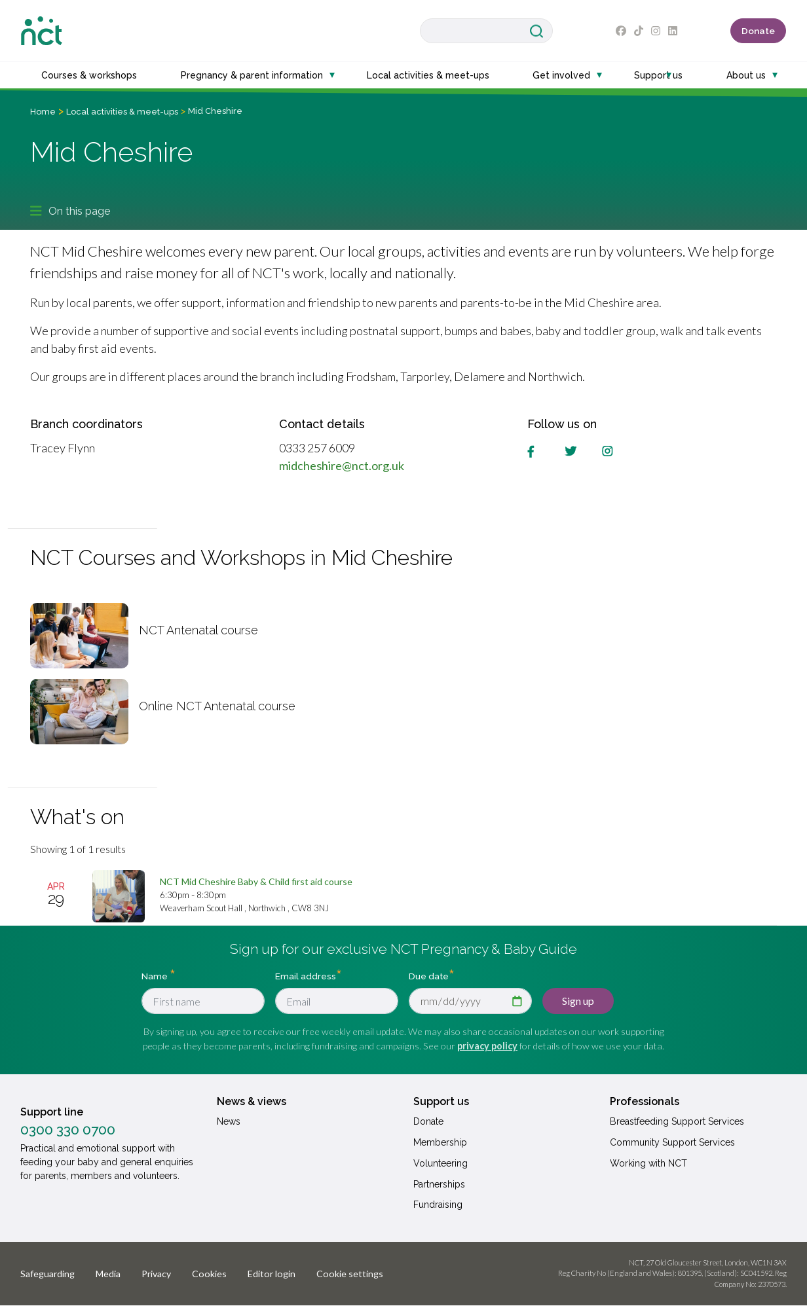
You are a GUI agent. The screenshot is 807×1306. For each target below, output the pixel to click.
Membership (440, 1142)
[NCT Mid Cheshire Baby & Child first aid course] (256, 881)
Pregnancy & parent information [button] (252, 75)
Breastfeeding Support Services (677, 1121)
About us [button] (746, 75)
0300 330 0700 (67, 1130)
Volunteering (440, 1163)
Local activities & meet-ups (122, 112)
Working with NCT (648, 1163)
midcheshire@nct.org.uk (341, 465)
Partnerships (439, 1184)
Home (43, 112)
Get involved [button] (561, 75)
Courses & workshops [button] (89, 75)
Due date (429, 976)
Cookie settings (349, 1273)
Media (108, 1273)
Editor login (271, 1273)
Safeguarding (47, 1273)
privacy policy (487, 1045)
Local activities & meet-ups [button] (428, 75)
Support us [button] (658, 75)
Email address (305, 976)
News (228, 1121)
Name (155, 976)
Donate (758, 31)
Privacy (156, 1273)
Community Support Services (672, 1142)
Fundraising (437, 1204)
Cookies (209, 1273)
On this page (70, 210)
